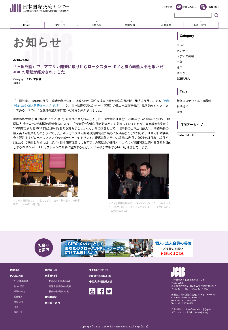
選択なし (182, 73)
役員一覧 (18, 312)
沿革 (16, 307)
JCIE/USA (183, 78)
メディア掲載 (33, 79)
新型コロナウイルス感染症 (194, 100)
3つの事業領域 (21, 281)
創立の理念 (19, 286)
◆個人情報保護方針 (100, 281)
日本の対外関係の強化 (60, 281)
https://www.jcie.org (198, 312)
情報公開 (18, 301)
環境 (179, 112)
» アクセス (167, 7)
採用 (179, 67)
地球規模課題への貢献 (60, 286)
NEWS (181, 45)
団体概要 (18, 296)
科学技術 (182, 106)
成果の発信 (19, 291)
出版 (179, 61)
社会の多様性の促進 (59, 291)
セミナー (182, 50)
